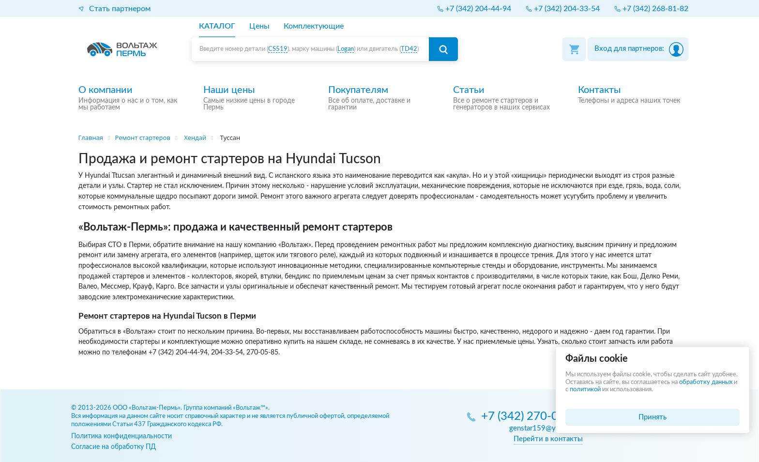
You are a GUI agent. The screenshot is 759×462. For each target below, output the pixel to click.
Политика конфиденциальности (121, 436)
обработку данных (705, 382)
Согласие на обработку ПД (113, 446)
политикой (585, 389)
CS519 (278, 49)
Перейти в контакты (548, 439)
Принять (652, 417)
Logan (345, 49)
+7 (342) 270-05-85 (532, 417)
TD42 (409, 49)
